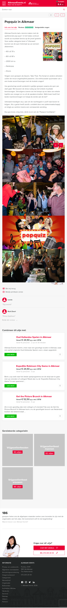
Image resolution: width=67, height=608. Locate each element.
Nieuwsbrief (6, 581)
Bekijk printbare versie (12, 292)
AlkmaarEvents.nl (17, 4)
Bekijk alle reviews (10, 320)
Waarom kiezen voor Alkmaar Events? (15, 522)
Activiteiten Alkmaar (9, 589)
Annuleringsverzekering (10, 573)
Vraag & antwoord (8, 575)
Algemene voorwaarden (10, 570)
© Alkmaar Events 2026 (29, 586)
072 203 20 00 (26, 575)
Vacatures (5, 591)
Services (5, 594)
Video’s (4, 599)
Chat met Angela (49, 548)
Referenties (6, 586)
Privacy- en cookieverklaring (11, 567)
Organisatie (6, 583)
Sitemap (5, 597)
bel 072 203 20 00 (49, 553)
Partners (5, 602)
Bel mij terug (9, 288)
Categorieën (6, 578)
